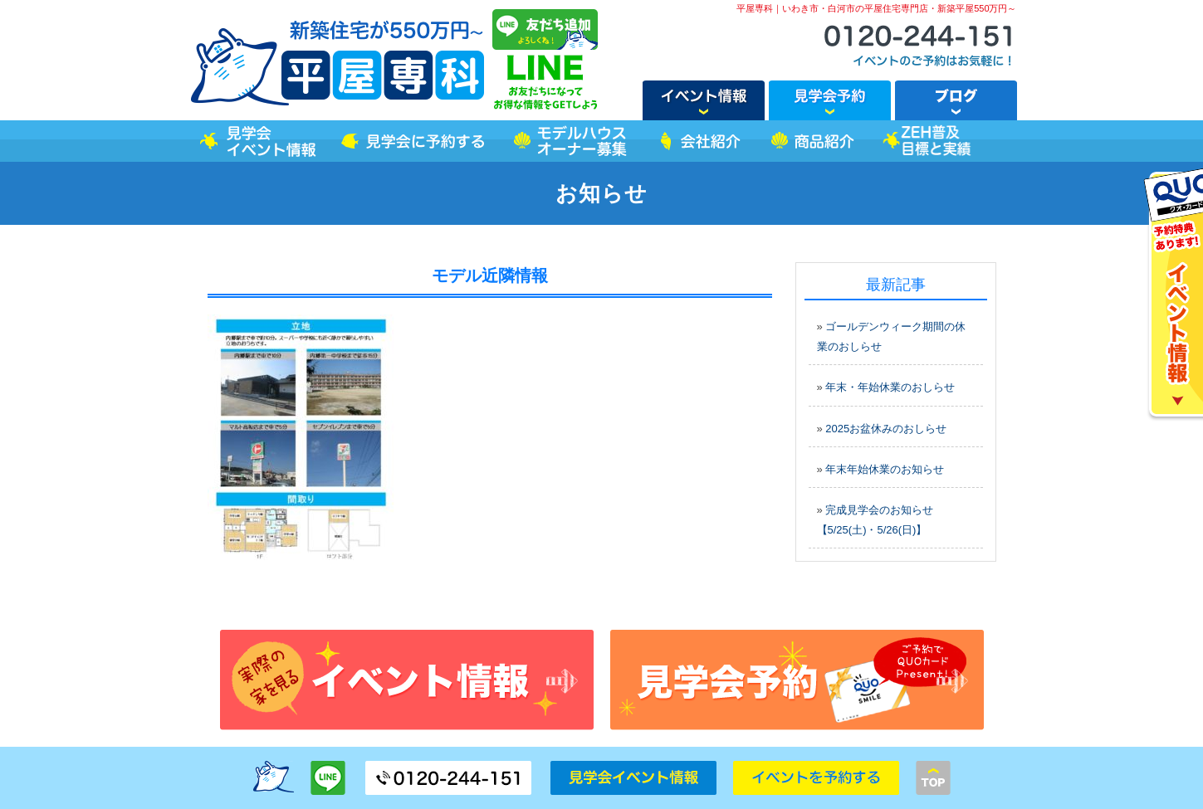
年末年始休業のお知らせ (884, 469)
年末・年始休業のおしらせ (890, 387)
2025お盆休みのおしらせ (885, 428)
